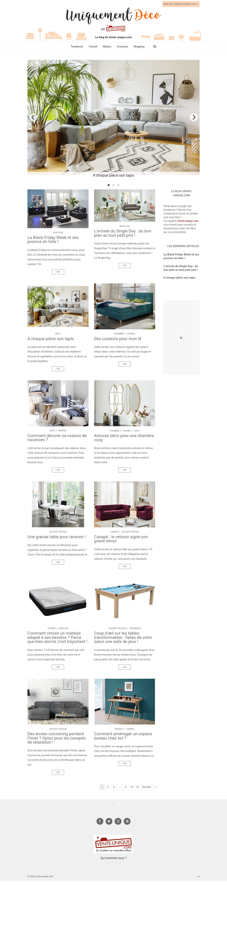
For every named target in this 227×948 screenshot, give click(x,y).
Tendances (77, 46)
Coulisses (122, 46)
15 (137, 787)
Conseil (93, 46)
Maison (107, 46)
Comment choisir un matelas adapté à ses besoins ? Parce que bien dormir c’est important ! (57, 637)
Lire (58, 272)
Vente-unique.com (188, 220)
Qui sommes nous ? (113, 858)
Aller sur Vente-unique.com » (180, 4)
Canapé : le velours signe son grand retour (121, 538)
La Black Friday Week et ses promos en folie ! (53, 239)
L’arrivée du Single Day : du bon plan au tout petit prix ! (122, 233)
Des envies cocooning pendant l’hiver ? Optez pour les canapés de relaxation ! (56, 737)
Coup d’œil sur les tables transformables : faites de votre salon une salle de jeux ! (123, 637)
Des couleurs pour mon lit (117, 338)
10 (131, 787)
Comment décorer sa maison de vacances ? (57, 437)
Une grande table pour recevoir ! (56, 536)
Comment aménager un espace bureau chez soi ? (123, 735)
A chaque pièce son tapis (50, 338)
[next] (194, 117)
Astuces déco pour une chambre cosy (124, 437)
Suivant (146, 787)
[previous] (33, 117)
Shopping (138, 46)
